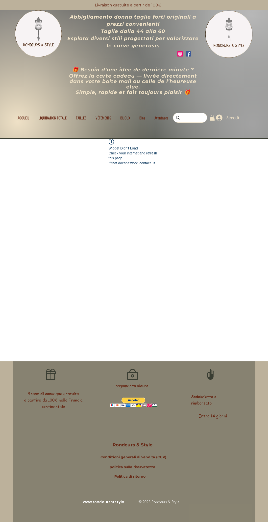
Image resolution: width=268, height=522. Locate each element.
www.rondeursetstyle (103, 501)
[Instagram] (180, 54)
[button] (81, 118)
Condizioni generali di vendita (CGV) (133, 457)
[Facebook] (188, 54)
